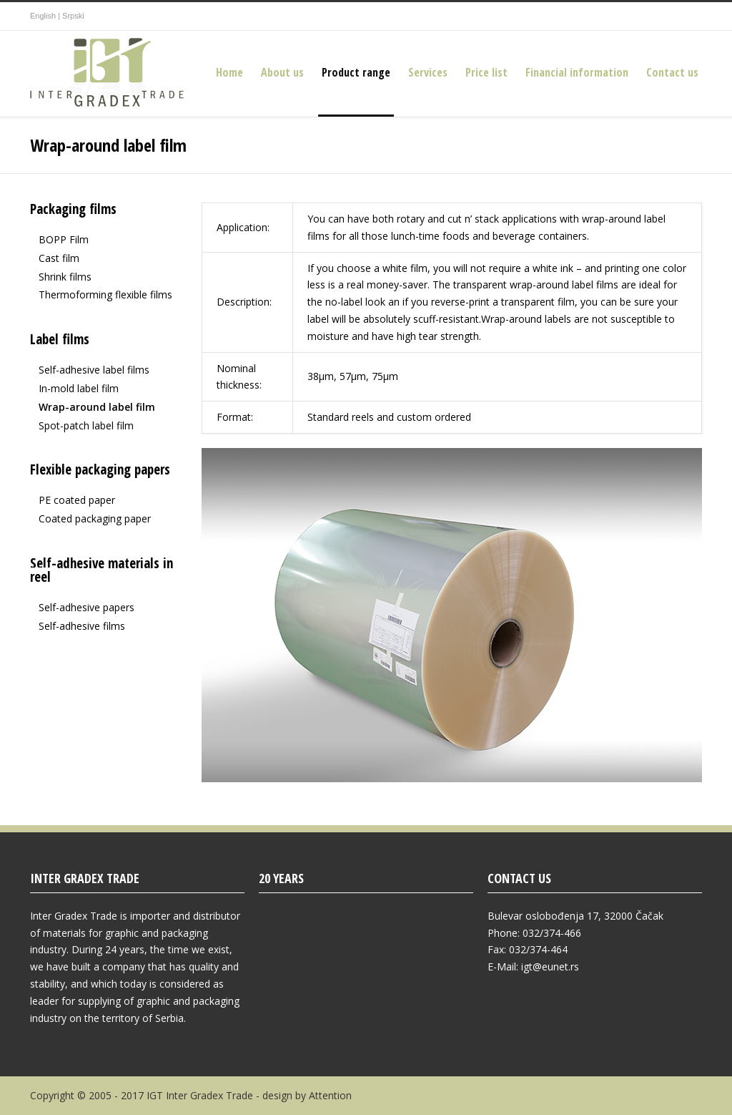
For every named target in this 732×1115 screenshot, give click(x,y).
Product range (356, 72)
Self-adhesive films (82, 626)
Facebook (630, 16)
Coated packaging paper (95, 518)
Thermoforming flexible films (105, 294)
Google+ (659, 16)
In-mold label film (79, 388)
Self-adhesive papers (86, 607)
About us (282, 72)
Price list (486, 72)
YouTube (687, 16)
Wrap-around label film (97, 407)
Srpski (73, 15)
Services (427, 72)
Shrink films (65, 276)
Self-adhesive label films (94, 369)
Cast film (59, 258)
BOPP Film (64, 239)
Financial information (576, 72)
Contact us (672, 72)
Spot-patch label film (86, 425)
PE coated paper (77, 500)
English (43, 15)
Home (229, 72)
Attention (330, 1095)
